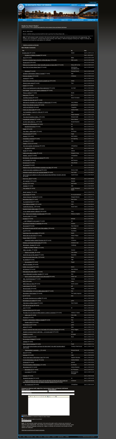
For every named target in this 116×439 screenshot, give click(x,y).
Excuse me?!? (26, 62)
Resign (25, 150)
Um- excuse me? (29, 384)
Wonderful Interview (28, 378)
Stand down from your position (30, 233)
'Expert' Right (26, 238)
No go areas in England (29, 339)
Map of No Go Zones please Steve (31, 67)
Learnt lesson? (26, 286)
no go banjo (28, 372)
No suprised (26, 165)
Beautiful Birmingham (30, 126)
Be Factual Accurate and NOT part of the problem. (35, 228)
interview (25, 355)
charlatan (25, 186)
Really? (25, 129)
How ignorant (26, 194)
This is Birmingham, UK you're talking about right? (35, 291)
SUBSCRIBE (93, 2)
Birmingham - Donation (28, 245)
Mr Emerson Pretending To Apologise (32, 223)
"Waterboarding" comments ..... (32, 350)
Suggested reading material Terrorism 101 (35, 240)
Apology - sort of (27, 155)
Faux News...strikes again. (29, 131)
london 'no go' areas (28, 267)
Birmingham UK (27, 324)
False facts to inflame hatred (30, 303)
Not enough (26, 226)
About (24, 436)
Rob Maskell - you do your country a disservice (34, 90)
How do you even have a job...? (31, 257)
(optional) (26, 389)
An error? (25, 183)
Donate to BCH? (29, 322)
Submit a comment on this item (31, 45)
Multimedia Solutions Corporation (89, 436)
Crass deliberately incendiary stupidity (32, 274)
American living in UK (28, 310)
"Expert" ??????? (27, 143)
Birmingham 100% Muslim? (30, 293)
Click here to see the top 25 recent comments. (33, 430)
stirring (24, 327)
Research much (27, 336)
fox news (27, 148)
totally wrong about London (29, 153)
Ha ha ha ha (26, 162)
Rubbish (25, 334)
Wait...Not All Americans (29, 279)
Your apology (26, 188)
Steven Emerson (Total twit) (30, 197)
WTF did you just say (28, 305)
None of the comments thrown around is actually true (36, 80)
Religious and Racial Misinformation (32, 242)
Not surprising (28, 262)
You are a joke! (26, 216)
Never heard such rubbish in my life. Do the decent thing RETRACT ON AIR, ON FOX (44, 174)
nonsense (25, 78)
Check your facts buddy (29, 109)
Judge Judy (28, 315)
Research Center (30, 436)
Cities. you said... (27, 250)
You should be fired (28, 201)
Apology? (25, 136)
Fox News (25, 141)
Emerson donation (27, 76)
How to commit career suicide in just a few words (37, 276)
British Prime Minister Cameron (31, 105)
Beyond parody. (27, 288)
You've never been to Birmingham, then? (33, 357)
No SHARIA (26, 259)
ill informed (25, 362)
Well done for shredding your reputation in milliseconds (36, 102)
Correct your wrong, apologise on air (32, 170)
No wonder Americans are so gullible (32, 298)
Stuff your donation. (28, 264)
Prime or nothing (27, 93)
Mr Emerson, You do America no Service (33, 158)
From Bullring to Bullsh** (29, 204)
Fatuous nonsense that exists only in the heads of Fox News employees (41, 329)
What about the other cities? (30, 271)
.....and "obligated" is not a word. (31, 221)
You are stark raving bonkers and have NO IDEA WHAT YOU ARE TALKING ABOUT (44, 346)
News (35, 436)
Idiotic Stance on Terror (29, 283)
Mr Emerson (26, 269)
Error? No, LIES (27, 178)
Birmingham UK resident (29, 300)
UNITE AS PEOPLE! (28, 107)
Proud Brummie (27, 133)
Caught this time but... (28, 206)
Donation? (25, 218)
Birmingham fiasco (27, 199)
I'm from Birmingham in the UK (30, 360)
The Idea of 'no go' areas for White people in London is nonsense (39, 312)
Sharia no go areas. (30, 252)
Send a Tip (40, 436)
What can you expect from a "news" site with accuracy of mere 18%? (40, 65)
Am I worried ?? (27, 181)
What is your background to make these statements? (36, 88)
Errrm (24, 352)
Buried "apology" (27, 192)
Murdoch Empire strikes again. (30, 209)
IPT (24, 114)
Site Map (67, 436)
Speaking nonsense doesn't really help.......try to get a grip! (37, 332)
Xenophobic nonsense (28, 138)
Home (20, 436)
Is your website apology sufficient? (31, 211)
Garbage (25, 341)
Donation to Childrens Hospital (32, 55)
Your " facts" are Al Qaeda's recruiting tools (33, 214)
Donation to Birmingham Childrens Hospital (34, 320)
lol (23, 295)
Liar (24, 230)
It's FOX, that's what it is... (29, 121)
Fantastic (25, 375)
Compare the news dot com (30, 100)
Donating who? (26, 53)
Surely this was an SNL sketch (30, 254)
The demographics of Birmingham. (31, 364)
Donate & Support (47, 436)
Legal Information (61, 436)
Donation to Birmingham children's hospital (33, 73)
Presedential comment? (29, 119)
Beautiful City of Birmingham (30, 124)
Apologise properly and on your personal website (35, 172)
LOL (24, 308)
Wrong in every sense (28, 83)
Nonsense (27, 71)
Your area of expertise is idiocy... (31, 117)
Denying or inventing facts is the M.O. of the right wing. (36, 60)
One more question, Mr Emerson (31, 146)
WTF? (24, 281)
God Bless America (28, 97)
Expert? (25, 85)
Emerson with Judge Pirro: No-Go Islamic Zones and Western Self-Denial (50, 27)
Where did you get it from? (29, 235)
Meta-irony (25, 95)
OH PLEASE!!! (26, 160)
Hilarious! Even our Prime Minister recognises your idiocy (37, 167)
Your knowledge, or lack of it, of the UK (32, 112)
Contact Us (54, 436)
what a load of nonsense (29, 344)
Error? (24, 57)
